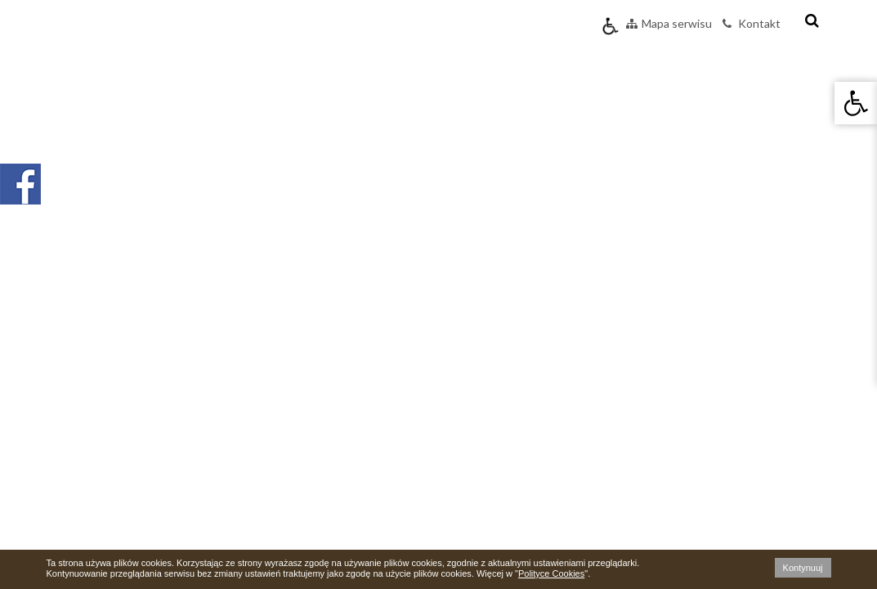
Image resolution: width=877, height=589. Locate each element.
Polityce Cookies (551, 573)
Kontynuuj (803, 568)
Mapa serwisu (669, 23)
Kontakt (752, 23)
